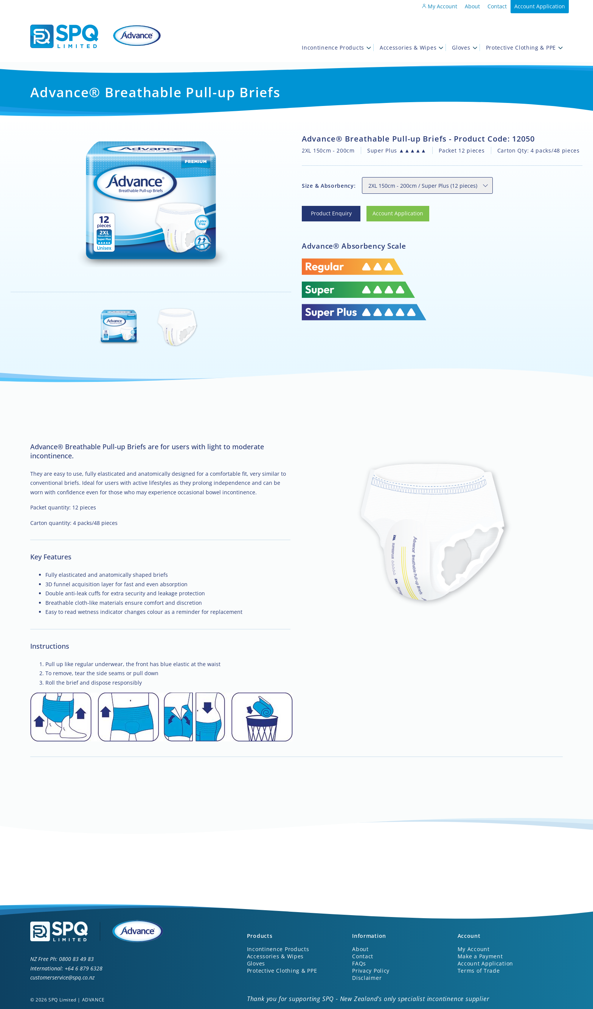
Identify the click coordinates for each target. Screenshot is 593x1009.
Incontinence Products (336, 47)
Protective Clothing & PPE (524, 47)
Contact (497, 6)
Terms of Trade (479, 970)
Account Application (539, 6)
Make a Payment (480, 956)
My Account (439, 6)
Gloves (464, 47)
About (472, 6)
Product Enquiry (322, 210)
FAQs (359, 963)
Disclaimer (367, 977)
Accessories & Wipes (411, 47)
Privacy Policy (371, 970)
